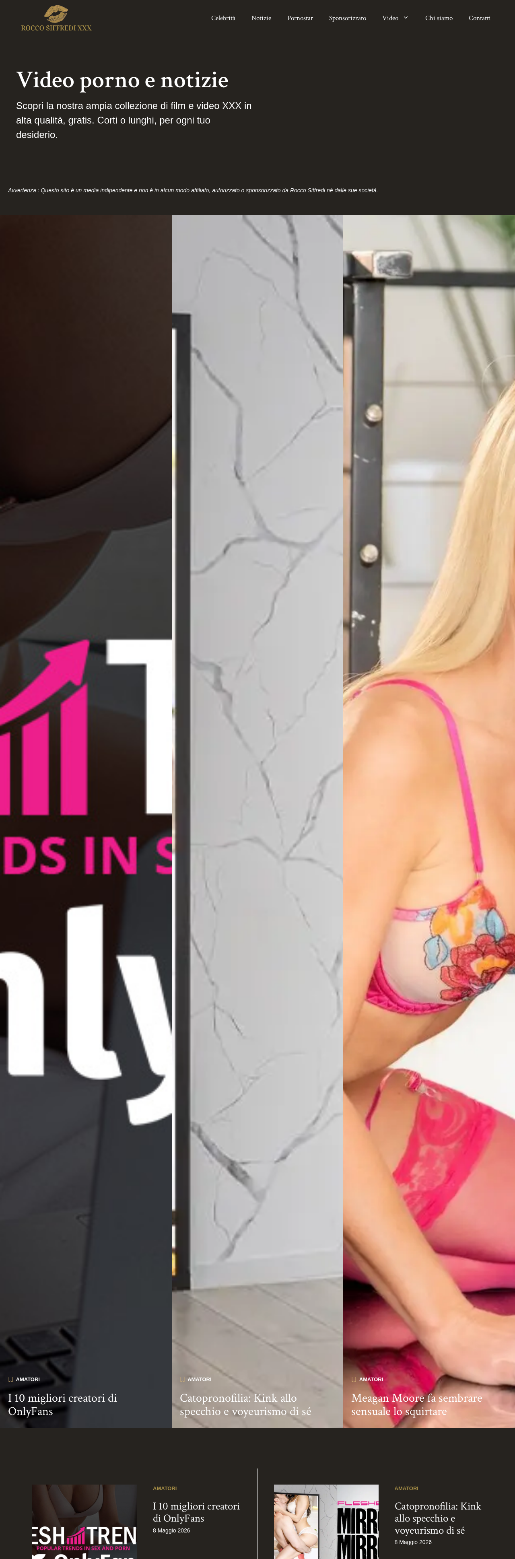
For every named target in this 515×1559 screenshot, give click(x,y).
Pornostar (300, 18)
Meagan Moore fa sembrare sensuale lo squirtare (416, 1363)
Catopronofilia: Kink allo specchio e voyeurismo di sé (245, 1363)
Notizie (261, 18)
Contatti (480, 18)
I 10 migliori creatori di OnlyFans (62, 1363)
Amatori (28, 1338)
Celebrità (223, 18)
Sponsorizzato (347, 18)
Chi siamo (439, 18)
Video (399, 18)
